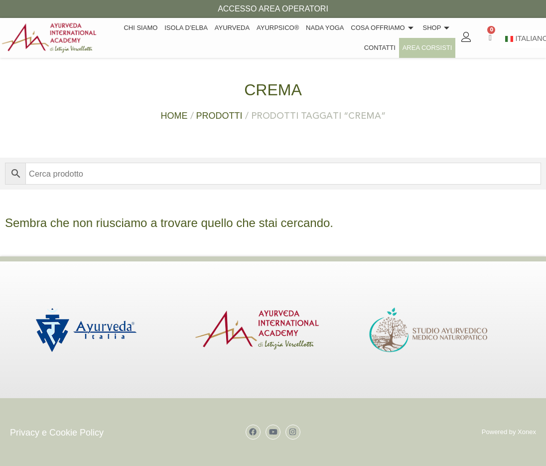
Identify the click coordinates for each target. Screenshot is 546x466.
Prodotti (219, 116)
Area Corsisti (428, 47)
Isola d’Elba (197, 27)
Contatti (383, 47)
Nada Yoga (330, 27)
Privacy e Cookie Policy (57, 433)
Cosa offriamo (386, 27)
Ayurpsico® (285, 27)
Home (174, 116)
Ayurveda (240, 27)
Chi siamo (153, 27)
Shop (438, 27)
